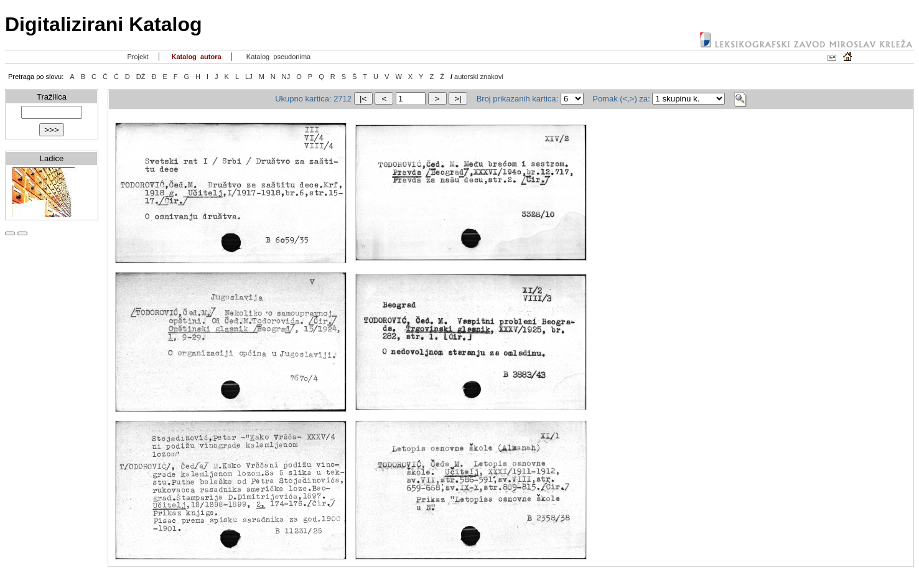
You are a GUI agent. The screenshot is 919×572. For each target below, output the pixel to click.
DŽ (141, 76)
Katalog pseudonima (278, 56)
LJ (249, 76)
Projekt (136, 56)
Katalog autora (195, 56)
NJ (286, 76)
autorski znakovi (478, 76)
